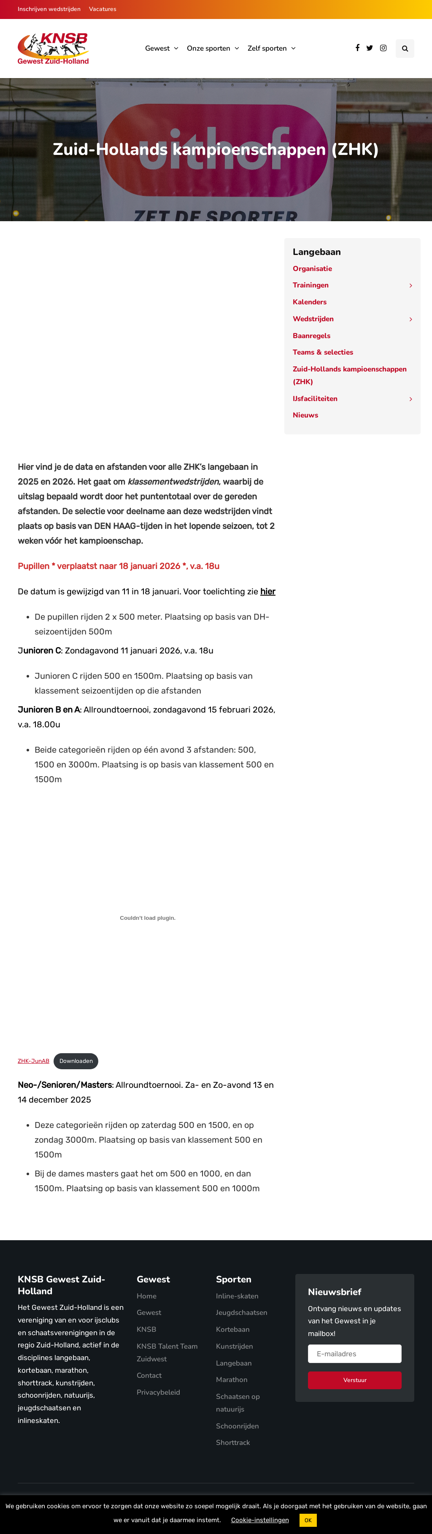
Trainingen (311, 285)
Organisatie (312, 269)
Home (147, 1296)
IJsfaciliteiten (315, 399)
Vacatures (102, 9)
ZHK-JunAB (33, 1060)
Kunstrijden (234, 1346)
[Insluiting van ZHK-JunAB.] (148, 917)
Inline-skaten (237, 1296)
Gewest (157, 48)
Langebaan (234, 1363)
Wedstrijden (313, 319)
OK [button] (308, 1520)
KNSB (147, 1329)
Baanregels (311, 336)
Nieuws (305, 415)
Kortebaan (233, 1329)
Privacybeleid (158, 1392)
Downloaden (76, 1060)
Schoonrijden (237, 1426)
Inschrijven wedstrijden (49, 9)
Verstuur (355, 1380)
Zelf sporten (267, 48)
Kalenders (310, 302)
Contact (149, 1375)
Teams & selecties (323, 352)
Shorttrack (233, 1442)
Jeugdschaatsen (241, 1312)
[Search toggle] (405, 48)
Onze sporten (208, 48)
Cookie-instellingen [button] (260, 1520)
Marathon (232, 1380)
